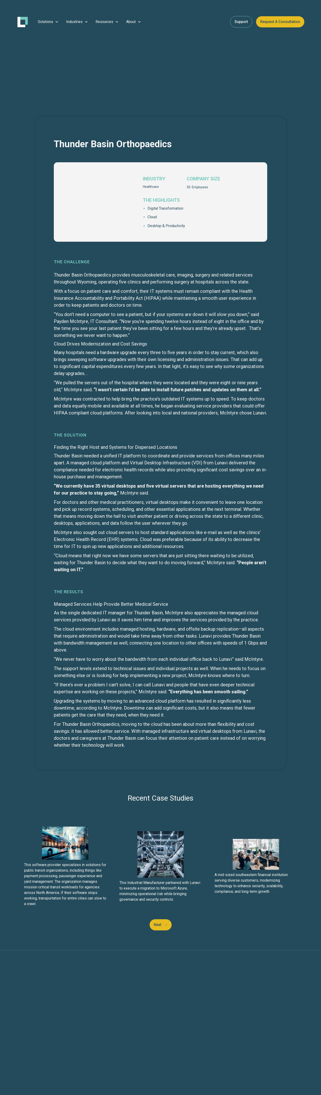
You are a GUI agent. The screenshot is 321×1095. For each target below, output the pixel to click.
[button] (48, 22)
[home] (23, 22)
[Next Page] (161, 924)
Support (241, 22)
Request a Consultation (280, 22)
